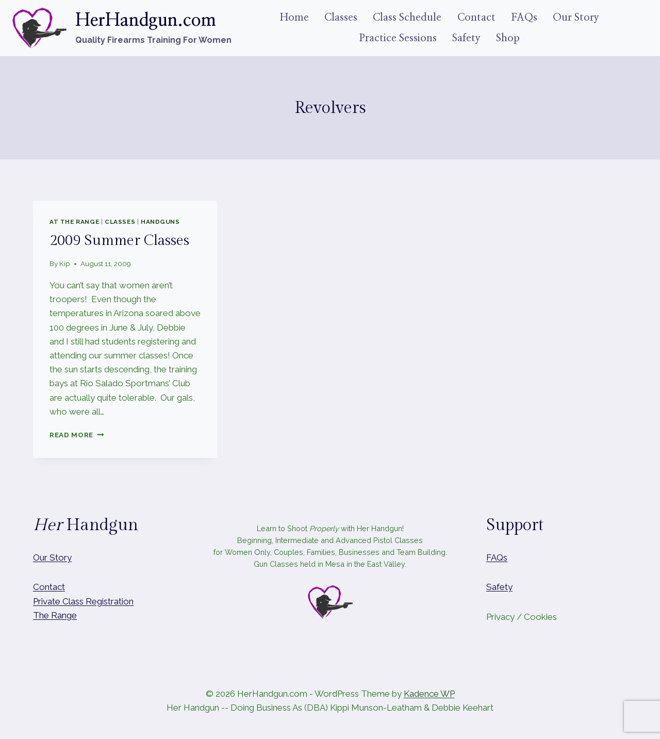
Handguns (160, 221)
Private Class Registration (83, 601)
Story (61, 557)
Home (294, 17)
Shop (508, 38)
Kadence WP (429, 693)
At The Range (74, 221)
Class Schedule (407, 17)
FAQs (524, 17)
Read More (77, 435)
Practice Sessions (398, 38)
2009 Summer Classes (119, 240)
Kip (64, 263)
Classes (340, 17)
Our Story (576, 17)
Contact (476, 17)
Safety (466, 38)
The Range (55, 615)
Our (40, 557)
